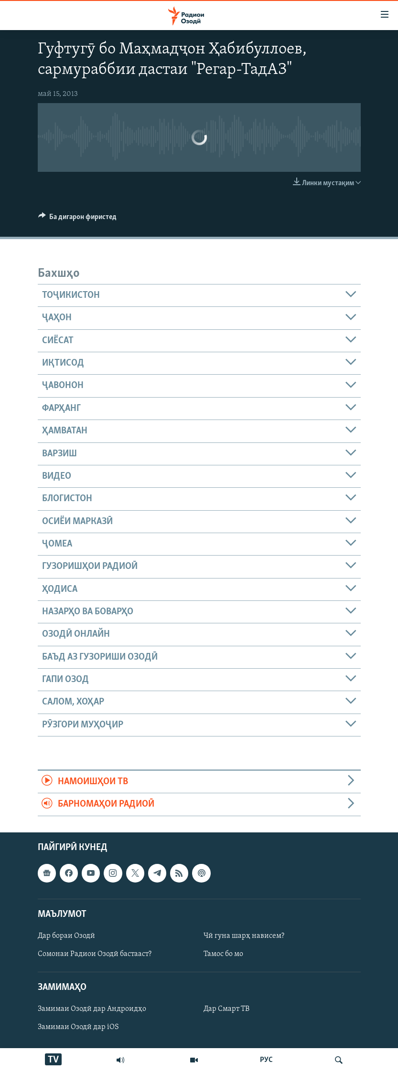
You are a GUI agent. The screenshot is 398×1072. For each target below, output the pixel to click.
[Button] (77, 219)
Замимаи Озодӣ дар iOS (78, 1027)
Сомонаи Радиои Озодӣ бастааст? (94, 954)
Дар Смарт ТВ (226, 1009)
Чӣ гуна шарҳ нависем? (244, 936)
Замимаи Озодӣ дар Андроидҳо (92, 1009)
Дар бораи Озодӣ (66, 936)
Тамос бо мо (223, 954)
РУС (266, 1060)
